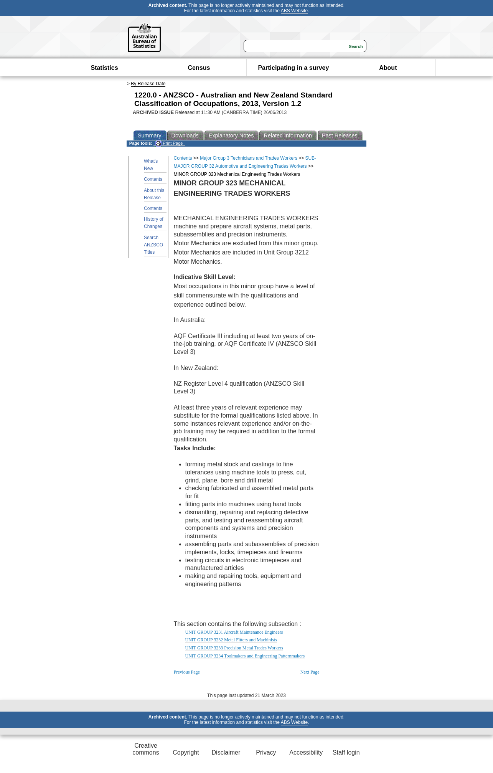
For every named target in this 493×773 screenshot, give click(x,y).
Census (199, 67)
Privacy (266, 752)
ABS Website (294, 10)
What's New (151, 165)
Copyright (186, 752)
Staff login (346, 752)
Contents (153, 179)
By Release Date (148, 83)
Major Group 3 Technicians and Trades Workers (248, 158)
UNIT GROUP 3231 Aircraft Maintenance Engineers (234, 632)
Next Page (310, 672)
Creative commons (145, 749)
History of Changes (153, 222)
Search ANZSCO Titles (153, 245)
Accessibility (306, 752)
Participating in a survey (293, 67)
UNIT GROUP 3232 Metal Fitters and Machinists (231, 640)
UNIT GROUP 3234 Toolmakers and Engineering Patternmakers (245, 656)
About (388, 67)
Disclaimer (226, 752)
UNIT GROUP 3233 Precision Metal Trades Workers (234, 648)
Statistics (104, 67)
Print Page (169, 143)
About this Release (154, 194)
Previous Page (187, 672)
